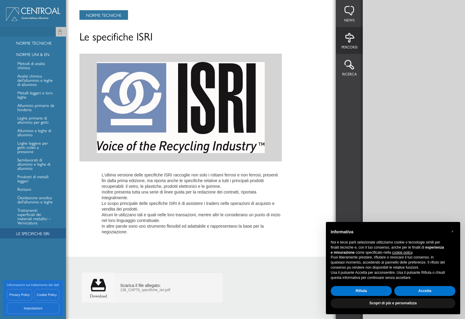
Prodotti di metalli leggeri (33, 179)
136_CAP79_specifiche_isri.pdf (145, 290)
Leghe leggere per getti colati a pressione (32, 147)
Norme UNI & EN (32, 54)
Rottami (24, 189)
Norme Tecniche (34, 43)
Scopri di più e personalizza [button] (393, 303)
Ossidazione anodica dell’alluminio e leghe (35, 200)
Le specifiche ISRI (32, 233)
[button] (452, 231)
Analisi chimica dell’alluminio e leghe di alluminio (35, 80)
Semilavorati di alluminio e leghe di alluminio (33, 164)
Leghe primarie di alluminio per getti (33, 120)
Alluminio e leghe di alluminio (34, 132)
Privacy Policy (19, 295)
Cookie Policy (47, 295)
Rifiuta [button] (361, 291)
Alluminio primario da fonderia (35, 107)
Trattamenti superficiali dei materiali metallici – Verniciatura (34, 217)
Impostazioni (33, 308)
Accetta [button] (424, 291)
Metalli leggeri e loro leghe (35, 95)
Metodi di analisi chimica (31, 65)
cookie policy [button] (402, 252)
